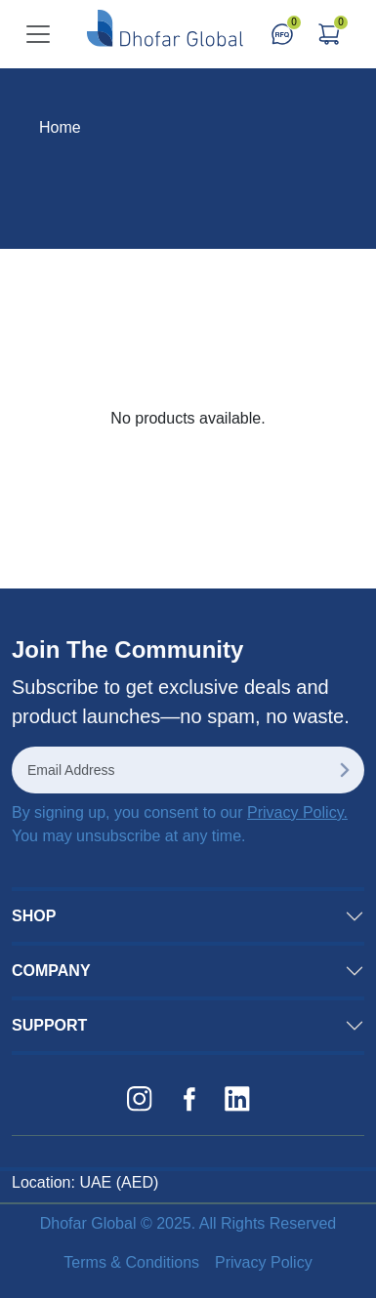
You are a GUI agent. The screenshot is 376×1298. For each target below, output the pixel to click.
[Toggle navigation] (38, 34)
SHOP (34, 916)
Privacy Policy (264, 1262)
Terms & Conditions (131, 1262)
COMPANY (51, 970)
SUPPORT (49, 1025)
